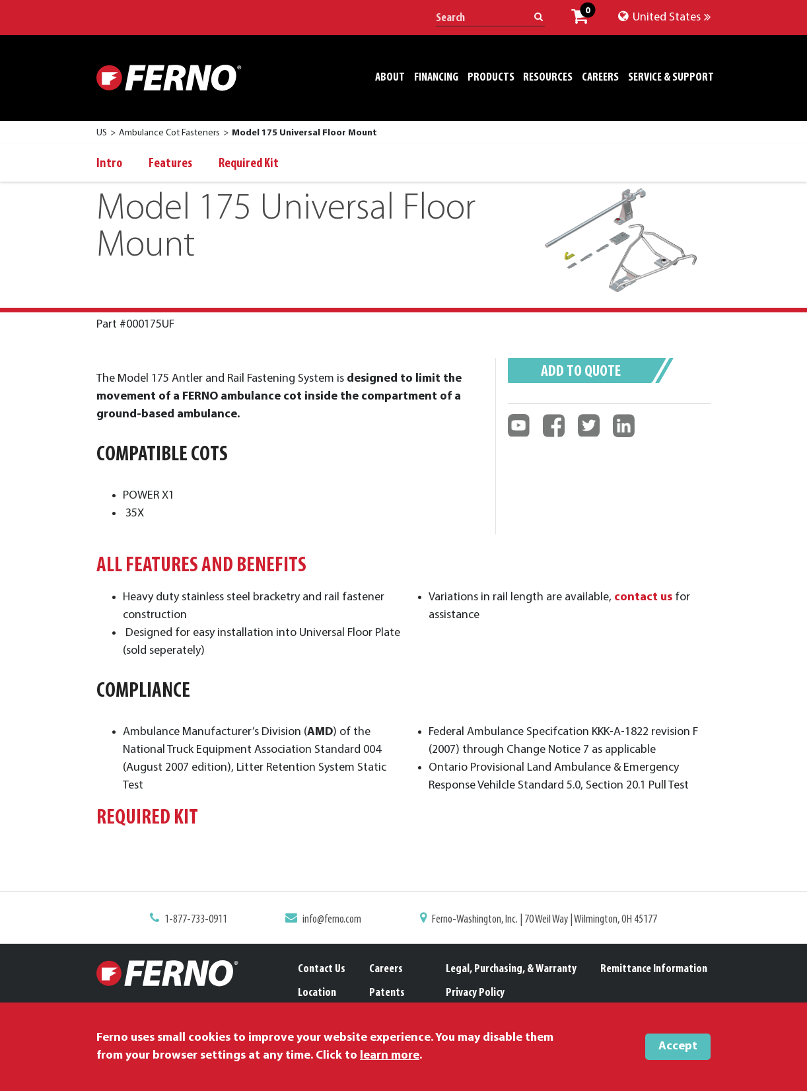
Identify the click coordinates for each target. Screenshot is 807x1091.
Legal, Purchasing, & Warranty (511, 969)
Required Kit (249, 163)
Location (317, 993)
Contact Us (321, 969)
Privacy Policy (475, 993)
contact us (634, 602)
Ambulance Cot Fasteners (169, 133)
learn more (389, 1055)
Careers (386, 969)
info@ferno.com (335, 921)
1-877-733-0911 (205, 921)
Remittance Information (653, 969)
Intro (109, 163)
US (101, 133)
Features (170, 163)
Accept (677, 1046)
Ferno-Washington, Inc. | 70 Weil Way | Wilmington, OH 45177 (538, 921)
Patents (387, 993)
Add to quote (581, 372)
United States (664, 17)
